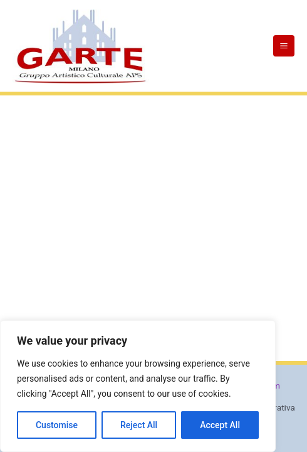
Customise (57, 425)
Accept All (220, 425)
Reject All (138, 425)
